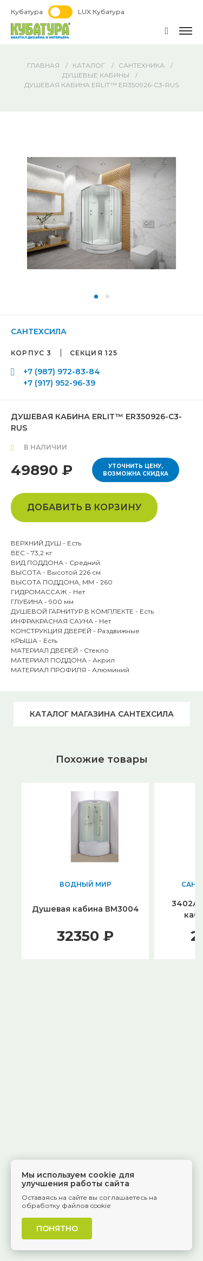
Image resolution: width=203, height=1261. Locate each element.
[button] (96, 296)
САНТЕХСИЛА (39, 331)
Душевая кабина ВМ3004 (85, 909)
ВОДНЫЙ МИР (86, 884)
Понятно (57, 1228)
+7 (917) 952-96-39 (59, 383)
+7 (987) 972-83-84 (61, 371)
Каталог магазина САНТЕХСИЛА (102, 714)
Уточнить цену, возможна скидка (135, 470)
